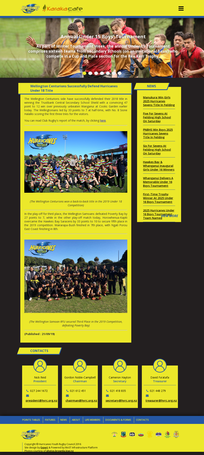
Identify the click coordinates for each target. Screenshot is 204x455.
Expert (44, 447)
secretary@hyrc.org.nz (121, 400)
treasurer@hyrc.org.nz (161, 400)
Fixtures (50, 420)
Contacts (142, 420)
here (103, 120)
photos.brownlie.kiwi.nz (60, 451)
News (63, 420)
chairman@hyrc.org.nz (81, 400)
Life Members (92, 420)
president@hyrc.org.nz (41, 400)
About (76, 420)
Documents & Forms (118, 420)
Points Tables (31, 420)
